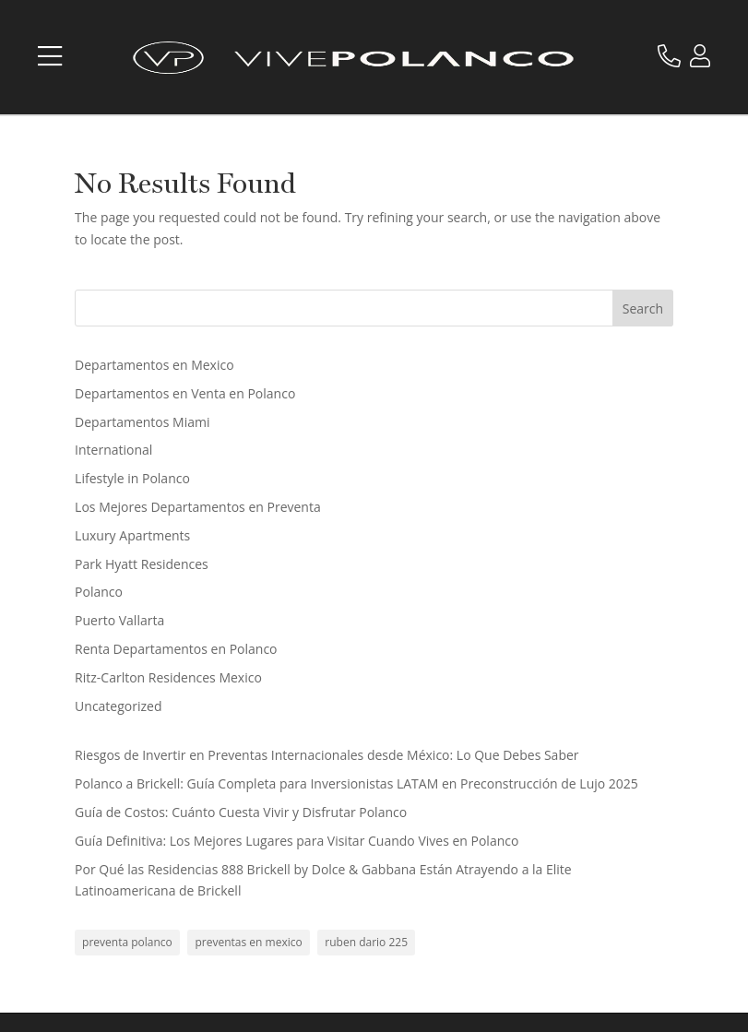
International (113, 449)
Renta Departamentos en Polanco (176, 649)
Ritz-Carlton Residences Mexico (168, 677)
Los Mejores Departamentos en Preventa (198, 507)
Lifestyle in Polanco (132, 478)
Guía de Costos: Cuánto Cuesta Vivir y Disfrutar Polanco (241, 812)
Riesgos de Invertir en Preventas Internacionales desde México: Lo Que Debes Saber (326, 755)
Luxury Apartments (132, 535)
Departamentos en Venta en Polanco (185, 393)
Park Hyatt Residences (141, 564)
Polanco (99, 591)
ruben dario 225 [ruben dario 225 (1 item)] (366, 942)
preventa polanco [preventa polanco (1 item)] (127, 942)
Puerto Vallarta (119, 620)
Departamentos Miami (142, 422)
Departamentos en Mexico (154, 365)
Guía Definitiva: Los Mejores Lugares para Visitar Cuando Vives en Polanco (296, 840)
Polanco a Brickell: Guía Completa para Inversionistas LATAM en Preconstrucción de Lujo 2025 (356, 783)
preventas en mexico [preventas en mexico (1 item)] (248, 942)
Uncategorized (118, 706)
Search (643, 308)
